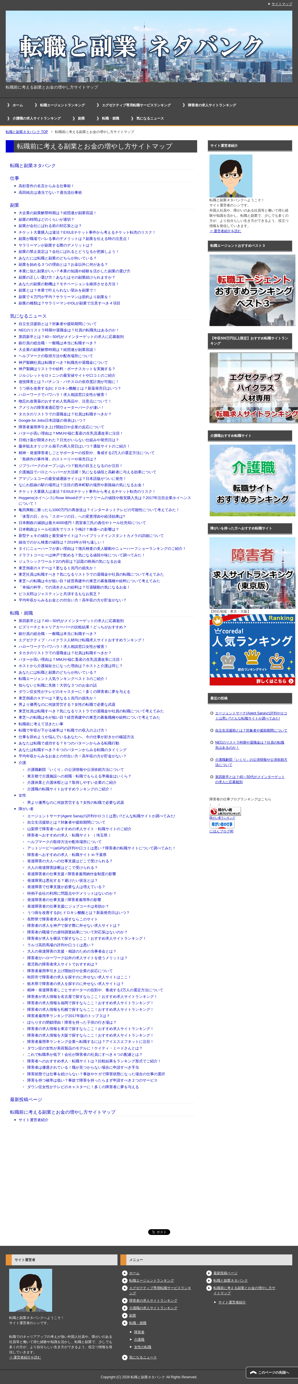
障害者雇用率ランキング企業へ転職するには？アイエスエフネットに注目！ (90, 1041)
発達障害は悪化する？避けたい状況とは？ (62, 880)
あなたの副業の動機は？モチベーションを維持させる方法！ (69, 284)
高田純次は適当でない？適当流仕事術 (50, 192)
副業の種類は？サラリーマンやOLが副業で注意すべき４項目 (69, 303)
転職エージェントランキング (62, 105)
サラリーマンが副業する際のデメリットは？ (56, 245)
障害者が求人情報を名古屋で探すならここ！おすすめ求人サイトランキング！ (92, 996)
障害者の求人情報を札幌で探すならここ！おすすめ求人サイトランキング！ (90, 1009)
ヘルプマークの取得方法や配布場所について (56, 356)
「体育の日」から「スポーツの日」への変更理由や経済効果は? (72, 516)
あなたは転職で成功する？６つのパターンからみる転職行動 (69, 743)
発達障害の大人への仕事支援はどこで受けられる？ (70, 861)
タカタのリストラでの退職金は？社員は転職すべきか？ (65, 414)
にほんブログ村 (221, 831)
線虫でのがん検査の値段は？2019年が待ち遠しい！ (62, 542)
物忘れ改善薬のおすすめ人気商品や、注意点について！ (65, 401)
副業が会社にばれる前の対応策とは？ (50, 226)
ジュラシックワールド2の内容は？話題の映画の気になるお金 (70, 561)
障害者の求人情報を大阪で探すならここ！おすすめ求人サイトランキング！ (90, 1035)
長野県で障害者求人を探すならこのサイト (62, 919)
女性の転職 (142, 1347)
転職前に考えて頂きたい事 (41, 724)
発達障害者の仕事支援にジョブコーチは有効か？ (68, 906)
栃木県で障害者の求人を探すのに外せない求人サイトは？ (75, 984)
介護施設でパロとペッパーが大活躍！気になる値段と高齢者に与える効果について (87, 472)
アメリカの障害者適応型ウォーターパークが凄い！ (61, 407)
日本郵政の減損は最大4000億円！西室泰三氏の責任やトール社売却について (82, 523)
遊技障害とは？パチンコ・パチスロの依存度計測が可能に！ (69, 382)
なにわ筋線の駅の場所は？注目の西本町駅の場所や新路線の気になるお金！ (82, 485)
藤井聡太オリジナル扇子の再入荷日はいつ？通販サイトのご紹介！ (74, 446)
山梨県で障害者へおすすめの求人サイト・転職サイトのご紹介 (79, 829)
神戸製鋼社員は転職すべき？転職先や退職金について (63, 362)
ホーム (18, 105)
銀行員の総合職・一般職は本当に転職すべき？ (58, 343)
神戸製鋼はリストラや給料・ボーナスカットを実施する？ (67, 369)
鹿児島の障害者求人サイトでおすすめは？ (62, 964)
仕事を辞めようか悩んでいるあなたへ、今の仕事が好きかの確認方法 (76, 737)
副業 (81, 118)
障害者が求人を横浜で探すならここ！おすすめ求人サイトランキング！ (86, 938)
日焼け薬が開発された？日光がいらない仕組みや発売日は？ (69, 440)
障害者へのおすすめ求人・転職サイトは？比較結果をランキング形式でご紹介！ (94, 1061)
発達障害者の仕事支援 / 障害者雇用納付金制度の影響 (71, 874)
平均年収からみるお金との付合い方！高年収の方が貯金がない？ (73, 600)
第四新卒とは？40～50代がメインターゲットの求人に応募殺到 (71, 337)
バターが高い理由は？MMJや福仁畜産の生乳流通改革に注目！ (71, 433)
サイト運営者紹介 (33, 1120)
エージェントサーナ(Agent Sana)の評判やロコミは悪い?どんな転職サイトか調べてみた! (101, 816)
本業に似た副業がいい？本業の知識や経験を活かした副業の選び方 (74, 271)
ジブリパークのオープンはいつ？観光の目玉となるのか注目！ (71, 466)
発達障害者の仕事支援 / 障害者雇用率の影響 (64, 900)
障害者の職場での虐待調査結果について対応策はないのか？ (77, 932)
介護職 (139, 1340)
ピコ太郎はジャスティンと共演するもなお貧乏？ (60, 594)
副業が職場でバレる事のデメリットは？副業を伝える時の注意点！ (74, 238)
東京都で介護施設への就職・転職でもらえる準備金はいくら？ (79, 776)
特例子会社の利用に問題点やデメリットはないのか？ (72, 893)
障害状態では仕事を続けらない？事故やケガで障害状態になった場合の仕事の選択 (96, 1074)
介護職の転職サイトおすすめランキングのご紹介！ (70, 789)
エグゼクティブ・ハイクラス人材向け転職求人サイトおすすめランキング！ (82, 640)
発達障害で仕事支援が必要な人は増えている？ (66, 887)
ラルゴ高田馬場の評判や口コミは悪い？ (60, 945)
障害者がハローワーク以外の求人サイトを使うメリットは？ (77, 958)
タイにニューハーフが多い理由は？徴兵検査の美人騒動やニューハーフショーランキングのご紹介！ (102, 548)
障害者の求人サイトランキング (212, 105)
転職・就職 (110, 118)
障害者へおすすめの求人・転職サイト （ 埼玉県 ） (69, 835)
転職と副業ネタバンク (33, 165)
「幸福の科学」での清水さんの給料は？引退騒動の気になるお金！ (74, 587)
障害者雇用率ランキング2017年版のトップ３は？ (68, 1016)
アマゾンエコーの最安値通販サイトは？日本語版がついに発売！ (73, 478)
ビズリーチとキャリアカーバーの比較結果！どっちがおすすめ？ (73, 627)
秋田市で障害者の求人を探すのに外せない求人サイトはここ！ (79, 977)
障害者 (139, 1332)
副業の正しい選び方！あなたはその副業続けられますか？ (67, 277)
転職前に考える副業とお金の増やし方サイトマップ (62, 1112)
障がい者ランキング (222, 817)
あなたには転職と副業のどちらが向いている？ (58, 258)
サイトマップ (282, 4)
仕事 (14, 178)
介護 (22, 763)
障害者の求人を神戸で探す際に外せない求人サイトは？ (73, 925)
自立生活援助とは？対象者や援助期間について (58, 324)
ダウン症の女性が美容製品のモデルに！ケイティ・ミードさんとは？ (85, 1048)
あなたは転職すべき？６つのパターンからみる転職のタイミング (73, 750)
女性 (22, 795)
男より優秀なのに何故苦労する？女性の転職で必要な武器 (67, 704)
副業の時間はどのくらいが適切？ (46, 219)
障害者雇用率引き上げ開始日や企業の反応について (61, 427)
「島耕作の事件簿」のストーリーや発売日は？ (58, 459)
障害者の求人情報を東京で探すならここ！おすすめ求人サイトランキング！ (90, 1029)
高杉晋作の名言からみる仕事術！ (46, 186)
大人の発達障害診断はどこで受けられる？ (62, 867)
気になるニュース (150, 118)
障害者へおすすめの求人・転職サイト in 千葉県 (67, 855)
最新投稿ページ (26, 1099)
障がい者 (26, 809)
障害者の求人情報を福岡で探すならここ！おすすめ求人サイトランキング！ (90, 1003)
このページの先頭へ (273, 1373)
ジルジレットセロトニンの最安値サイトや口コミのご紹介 (67, 375)
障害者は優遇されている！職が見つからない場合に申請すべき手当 (83, 1067)
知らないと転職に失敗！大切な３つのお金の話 (58, 685)
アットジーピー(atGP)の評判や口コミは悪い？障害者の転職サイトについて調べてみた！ (101, 848)
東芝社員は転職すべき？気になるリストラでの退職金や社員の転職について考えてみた (91, 574)
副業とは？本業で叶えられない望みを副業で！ (58, 290)
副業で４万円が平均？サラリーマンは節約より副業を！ (65, 297)
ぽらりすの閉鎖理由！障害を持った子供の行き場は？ (72, 1022)
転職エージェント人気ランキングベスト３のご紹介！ (63, 679)
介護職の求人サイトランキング (37, 118)
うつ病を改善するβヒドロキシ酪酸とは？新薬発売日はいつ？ (70, 388)
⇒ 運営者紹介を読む (225, 231)
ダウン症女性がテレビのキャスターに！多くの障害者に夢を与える (74, 691)
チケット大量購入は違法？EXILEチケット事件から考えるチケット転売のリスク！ (87, 232)
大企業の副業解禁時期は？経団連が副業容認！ (58, 213)
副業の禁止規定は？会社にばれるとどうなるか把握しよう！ (69, 251)
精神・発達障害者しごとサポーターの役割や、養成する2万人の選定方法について (87, 453)
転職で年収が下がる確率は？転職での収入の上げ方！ (63, 730)
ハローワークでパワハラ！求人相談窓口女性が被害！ (63, 394)
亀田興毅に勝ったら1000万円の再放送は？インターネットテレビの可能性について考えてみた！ (99, 510)
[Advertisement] (101, 1173)
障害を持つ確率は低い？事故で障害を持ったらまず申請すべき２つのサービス (92, 1080)
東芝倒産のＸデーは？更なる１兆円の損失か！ (58, 568)
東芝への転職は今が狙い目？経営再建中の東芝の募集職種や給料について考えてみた (89, 581)
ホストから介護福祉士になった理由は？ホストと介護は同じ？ (71, 666)
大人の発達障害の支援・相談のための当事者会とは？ (72, 951)
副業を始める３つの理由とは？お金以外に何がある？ (63, 264)
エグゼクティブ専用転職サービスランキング (136, 105)
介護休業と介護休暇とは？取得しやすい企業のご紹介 (72, 782)
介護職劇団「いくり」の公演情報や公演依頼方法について (75, 769)
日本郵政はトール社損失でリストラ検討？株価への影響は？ (69, 529)
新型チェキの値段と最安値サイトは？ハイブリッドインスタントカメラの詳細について (91, 535)
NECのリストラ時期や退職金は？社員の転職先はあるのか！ (69, 330)
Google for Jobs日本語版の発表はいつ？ (52, 420)
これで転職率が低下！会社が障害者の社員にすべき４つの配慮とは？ (85, 1054)
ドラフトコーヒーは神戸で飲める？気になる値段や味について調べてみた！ (82, 555)
